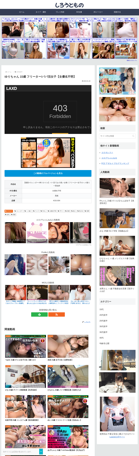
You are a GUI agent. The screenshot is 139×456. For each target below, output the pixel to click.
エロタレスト (107, 152)
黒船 (13, 214)
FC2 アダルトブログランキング (115, 163)
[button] (133, 136)
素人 (73, 211)
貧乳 (7, 214)
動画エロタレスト (132, 60)
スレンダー (19, 211)
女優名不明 (52, 211)
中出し (43, 211)
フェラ (36, 211)
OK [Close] (41, 451)
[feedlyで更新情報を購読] (45, 314)
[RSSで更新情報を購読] (50, 314)
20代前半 (8, 211)
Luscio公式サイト (117, 437)
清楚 (67, 211)
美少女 (80, 211)
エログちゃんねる (109, 158)
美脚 (87, 211)
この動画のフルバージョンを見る (48, 173)
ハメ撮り (28, 211)
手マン (61, 211)
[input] (117, 136)
